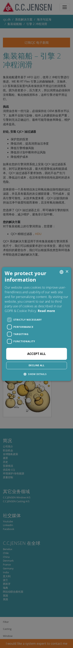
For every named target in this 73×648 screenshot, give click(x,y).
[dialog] (36, 324)
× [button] (66, 271)
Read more (46, 311)
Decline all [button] (36, 365)
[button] (36, 374)
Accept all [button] (36, 354)
